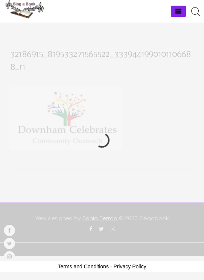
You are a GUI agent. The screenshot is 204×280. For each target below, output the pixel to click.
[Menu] (178, 11)
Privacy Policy (129, 266)
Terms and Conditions (83, 266)
